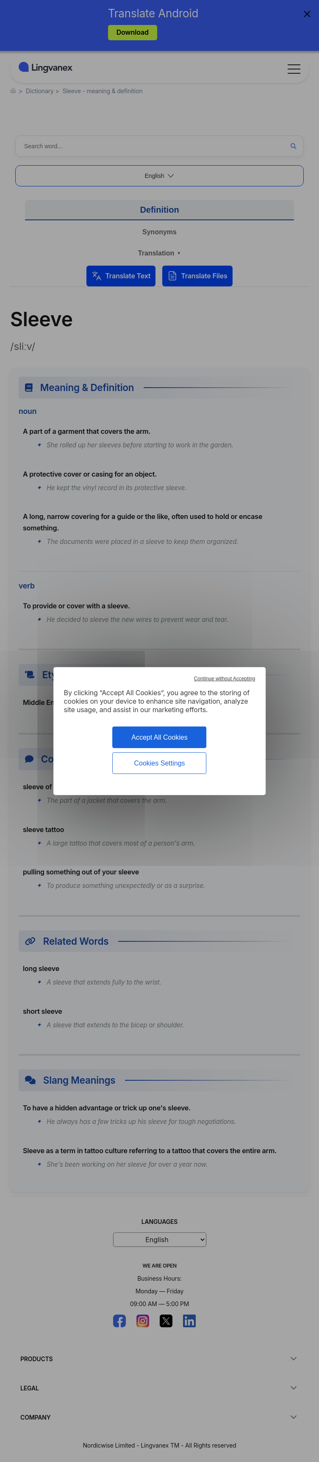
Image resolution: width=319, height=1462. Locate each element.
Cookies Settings (159, 763)
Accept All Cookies (159, 737)
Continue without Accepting (224, 678)
